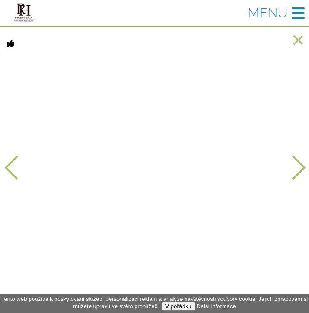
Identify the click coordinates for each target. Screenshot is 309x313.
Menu (267, 12)
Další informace (216, 306)
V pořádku (178, 306)
